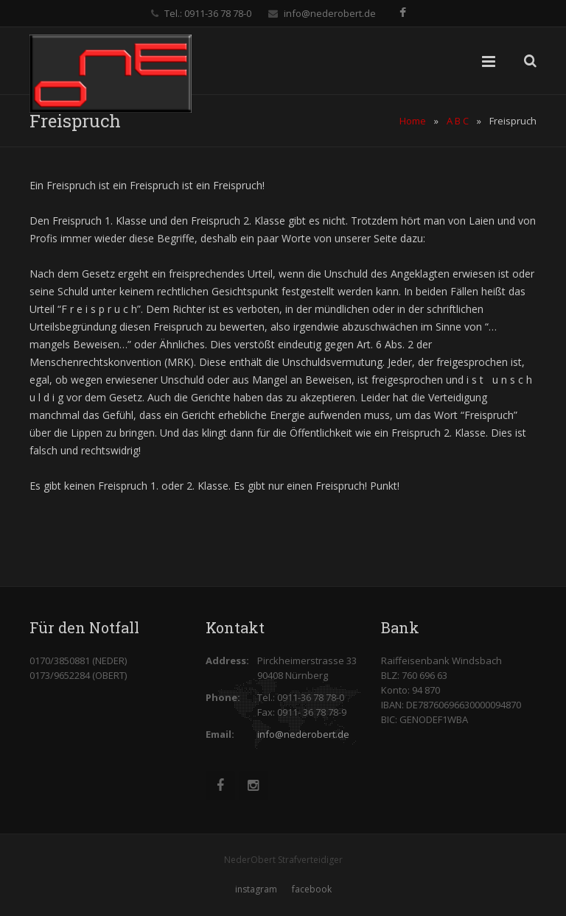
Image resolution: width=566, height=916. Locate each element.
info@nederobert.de (330, 13)
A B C (458, 120)
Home (412, 120)
